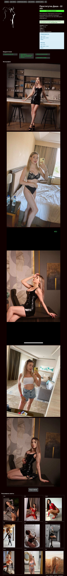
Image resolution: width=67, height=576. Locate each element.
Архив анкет (51, 575)
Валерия (4, 549)
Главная (6, 1)
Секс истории (31, 1)
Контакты (55, 575)
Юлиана (46, 522)
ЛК (45, 1)
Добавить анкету (39, 1)
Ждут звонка (13, 1)
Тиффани (46, 496)
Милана (25, 549)
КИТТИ (25, 496)
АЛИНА (4, 496)
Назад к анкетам (33, 490)
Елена (46, 549)
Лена (4, 522)
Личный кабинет (60, 575)
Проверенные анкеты (22, 1)
